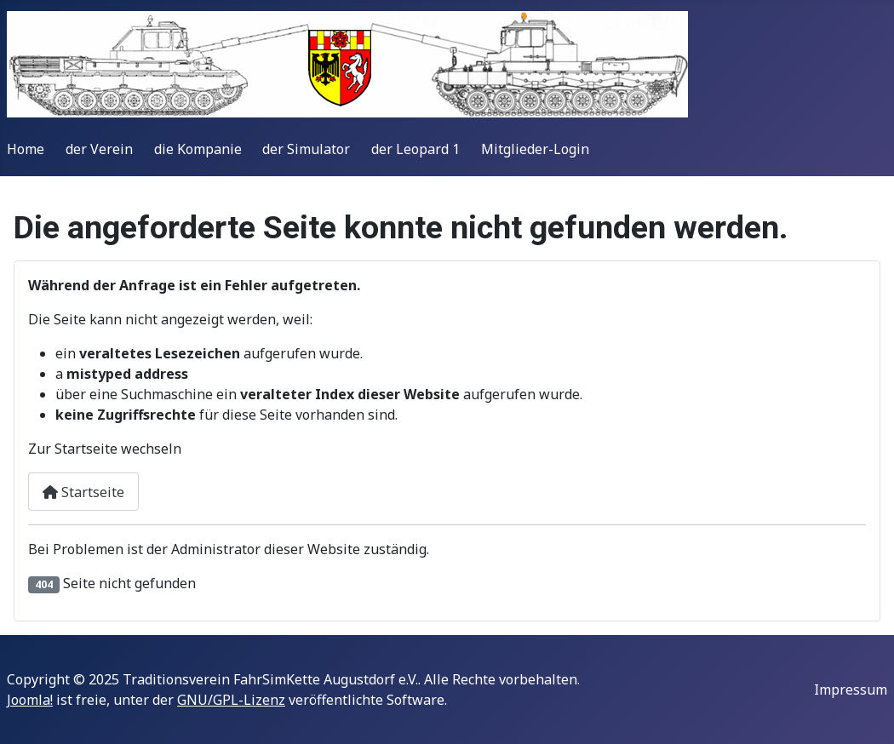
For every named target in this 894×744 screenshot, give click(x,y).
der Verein (99, 149)
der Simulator (306, 149)
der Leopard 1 (415, 149)
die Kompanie (198, 149)
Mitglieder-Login (535, 149)
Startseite (83, 492)
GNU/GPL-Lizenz (231, 699)
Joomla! (30, 699)
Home (25, 149)
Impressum (850, 689)
